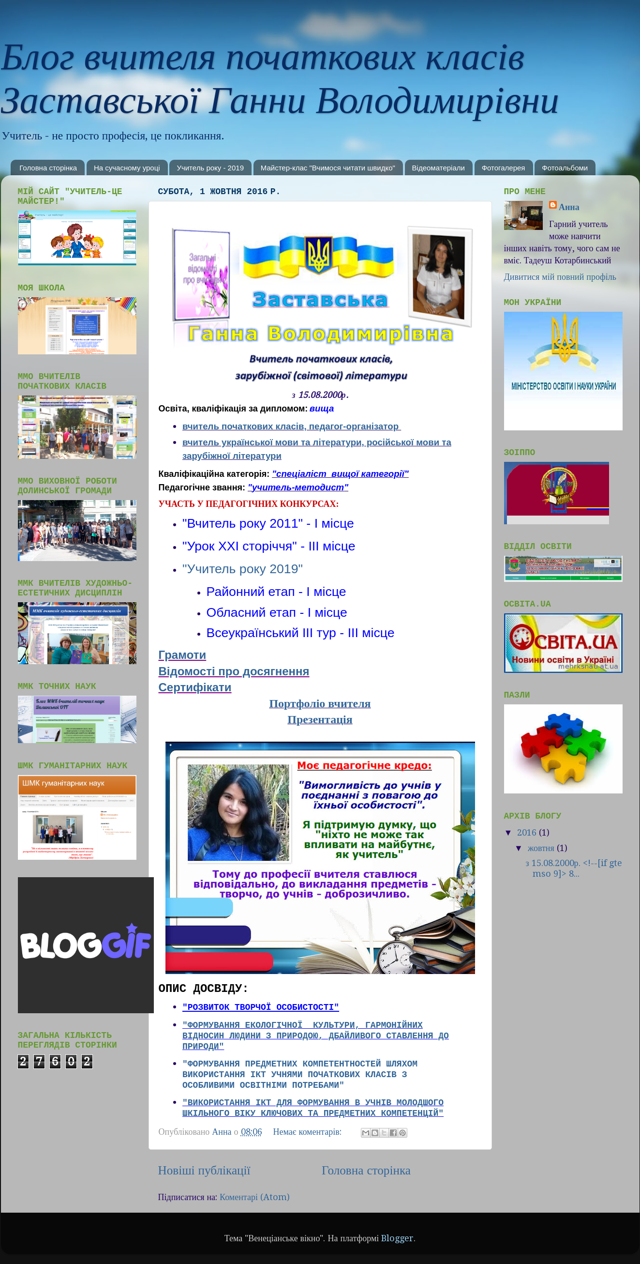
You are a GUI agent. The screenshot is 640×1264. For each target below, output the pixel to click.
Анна (569, 207)
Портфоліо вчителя (320, 703)
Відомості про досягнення (234, 671)
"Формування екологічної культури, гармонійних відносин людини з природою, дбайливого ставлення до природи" (315, 1035)
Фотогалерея (503, 168)
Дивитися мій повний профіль (560, 277)
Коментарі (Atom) (255, 1197)
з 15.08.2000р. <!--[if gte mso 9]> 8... (573, 868)
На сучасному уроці (127, 168)
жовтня (542, 848)
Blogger (397, 1238)
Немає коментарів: (308, 1132)
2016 (528, 832)
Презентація (319, 719)
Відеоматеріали (438, 168)
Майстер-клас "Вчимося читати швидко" (328, 168)
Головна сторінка (48, 168)
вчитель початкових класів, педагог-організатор (290, 426)
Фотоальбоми (565, 168)
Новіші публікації (204, 1170)
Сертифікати (195, 687)
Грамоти (183, 654)
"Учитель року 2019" (242, 569)
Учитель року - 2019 (210, 168)
